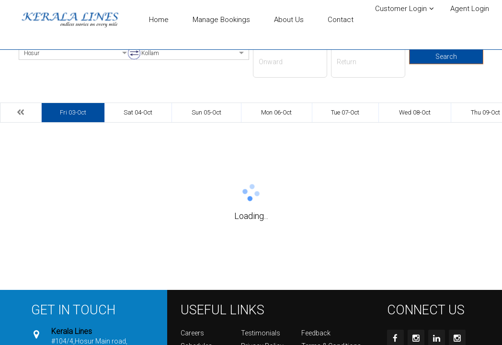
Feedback (316, 333)
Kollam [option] (150, 53)
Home (159, 19)
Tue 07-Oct (345, 112)
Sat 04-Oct (138, 112)
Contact (341, 19)
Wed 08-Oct (415, 112)
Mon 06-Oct (276, 112)
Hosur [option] (31, 53)
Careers (192, 333)
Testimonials (260, 333)
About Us (289, 19)
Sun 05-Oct (206, 112)
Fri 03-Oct (73, 112)
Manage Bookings (221, 19)
